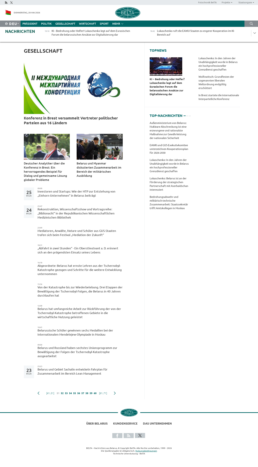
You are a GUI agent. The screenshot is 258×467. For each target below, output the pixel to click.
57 (82, 393)
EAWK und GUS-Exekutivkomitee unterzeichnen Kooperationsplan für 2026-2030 (169, 149)
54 (70, 393)
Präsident (29, 23)
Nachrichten (20, 31)
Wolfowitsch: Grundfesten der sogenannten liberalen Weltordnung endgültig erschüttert (216, 82)
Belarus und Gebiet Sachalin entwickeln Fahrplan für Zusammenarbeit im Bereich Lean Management (72, 371)
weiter (115, 393)
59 (91, 393)
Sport (104, 23)
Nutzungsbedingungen (146, 451)
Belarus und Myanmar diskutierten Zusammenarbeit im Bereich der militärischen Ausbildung (99, 169)
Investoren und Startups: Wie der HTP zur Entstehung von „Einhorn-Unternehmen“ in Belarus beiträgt (76, 193)
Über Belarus (97, 423)
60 (95, 393)
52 (62, 393)
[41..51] (50, 393)
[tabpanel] (170, 167)
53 (66, 393)
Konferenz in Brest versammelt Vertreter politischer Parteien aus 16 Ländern (71, 120)
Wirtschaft (87, 23)
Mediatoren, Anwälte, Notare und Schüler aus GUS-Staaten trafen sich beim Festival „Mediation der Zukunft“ (77, 232)
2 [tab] (187, 114)
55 (74, 393)
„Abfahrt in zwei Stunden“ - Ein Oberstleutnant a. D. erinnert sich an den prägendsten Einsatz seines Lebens (78, 250)
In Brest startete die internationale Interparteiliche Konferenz (219, 97)
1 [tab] (185, 114)
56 (78, 393)
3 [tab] (190, 114)
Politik (46, 23)
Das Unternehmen (157, 423)
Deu (13, 24)
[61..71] (103, 393)
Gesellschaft (65, 23)
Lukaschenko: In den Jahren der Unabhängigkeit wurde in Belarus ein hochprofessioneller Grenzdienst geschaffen (218, 64)
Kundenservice (125, 423)
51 (58, 393)
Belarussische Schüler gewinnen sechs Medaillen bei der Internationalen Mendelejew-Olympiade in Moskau (75, 332)
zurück (38, 393)
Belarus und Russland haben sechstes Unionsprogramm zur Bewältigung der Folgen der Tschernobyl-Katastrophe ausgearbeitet (77, 352)
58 (87, 393)
